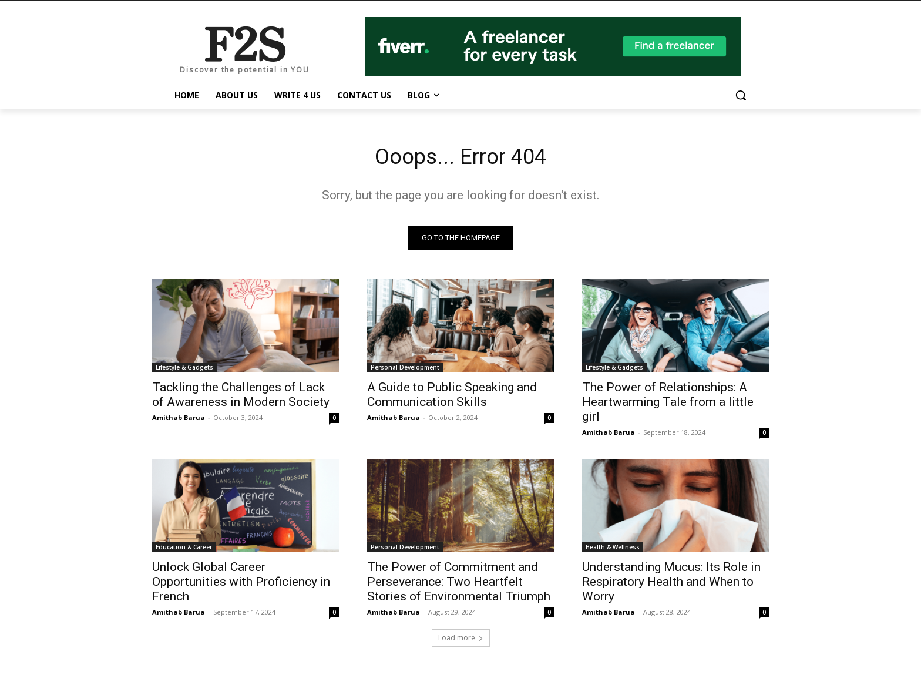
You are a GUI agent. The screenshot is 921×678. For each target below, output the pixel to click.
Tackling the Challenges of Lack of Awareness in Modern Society (241, 397)
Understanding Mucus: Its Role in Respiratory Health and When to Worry (671, 584)
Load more (460, 641)
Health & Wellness (613, 550)
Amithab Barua (178, 420)
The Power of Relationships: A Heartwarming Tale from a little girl (668, 405)
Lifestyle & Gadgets (184, 370)
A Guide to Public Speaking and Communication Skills (452, 397)
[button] (741, 95)
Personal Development (405, 370)
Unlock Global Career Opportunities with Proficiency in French (241, 584)
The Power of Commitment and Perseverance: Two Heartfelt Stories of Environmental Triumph (458, 584)
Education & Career (184, 550)
